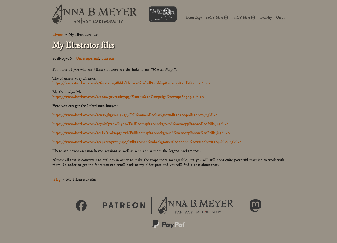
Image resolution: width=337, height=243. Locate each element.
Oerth (280, 17)
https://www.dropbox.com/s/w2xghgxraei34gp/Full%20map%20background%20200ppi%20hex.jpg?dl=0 (135, 114)
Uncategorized (87, 58)
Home (58, 34)
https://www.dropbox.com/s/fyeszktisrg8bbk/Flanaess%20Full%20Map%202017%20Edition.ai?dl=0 (131, 83)
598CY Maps (244, 17)
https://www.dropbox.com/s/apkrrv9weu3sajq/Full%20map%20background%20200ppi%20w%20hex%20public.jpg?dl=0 (147, 141)
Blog (56, 179)
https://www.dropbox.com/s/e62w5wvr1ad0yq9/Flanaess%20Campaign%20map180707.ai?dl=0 (128, 96)
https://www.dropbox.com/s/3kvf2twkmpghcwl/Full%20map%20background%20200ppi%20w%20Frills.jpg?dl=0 (141, 132)
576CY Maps (217, 17)
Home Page (194, 17)
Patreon (108, 58)
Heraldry (266, 17)
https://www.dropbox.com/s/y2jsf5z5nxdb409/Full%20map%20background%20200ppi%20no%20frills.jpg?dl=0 (140, 123)
